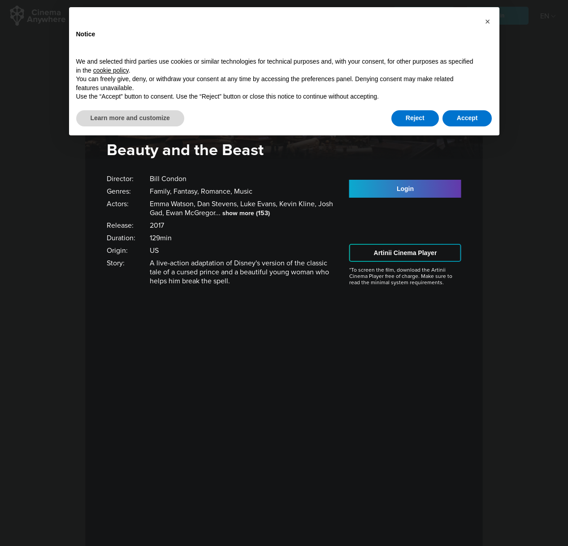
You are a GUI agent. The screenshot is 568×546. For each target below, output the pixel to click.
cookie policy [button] (111, 70)
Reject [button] (415, 117)
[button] (488, 21)
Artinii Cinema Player (405, 252)
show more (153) (246, 213)
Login (405, 188)
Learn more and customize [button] (130, 117)
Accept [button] (467, 117)
